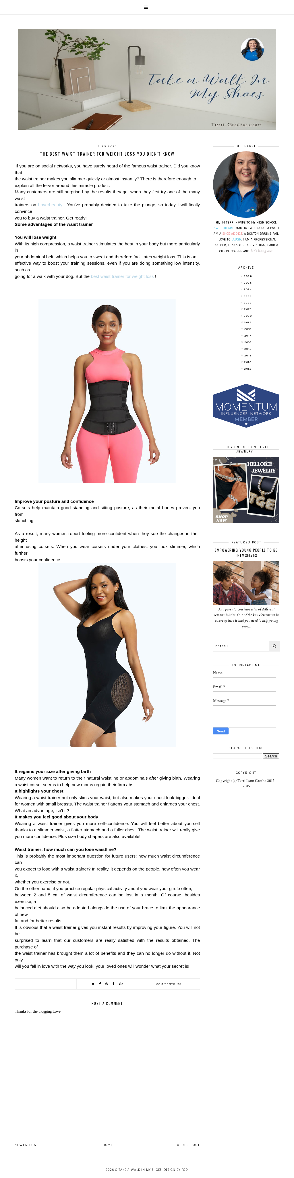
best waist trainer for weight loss (122, 276)
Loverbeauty (50, 204)
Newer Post (26, 1145)
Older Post (188, 1145)
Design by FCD (176, 1170)
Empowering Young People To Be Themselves (246, 552)
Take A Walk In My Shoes (140, 1170)
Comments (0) (168, 984)
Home (108, 1145)
